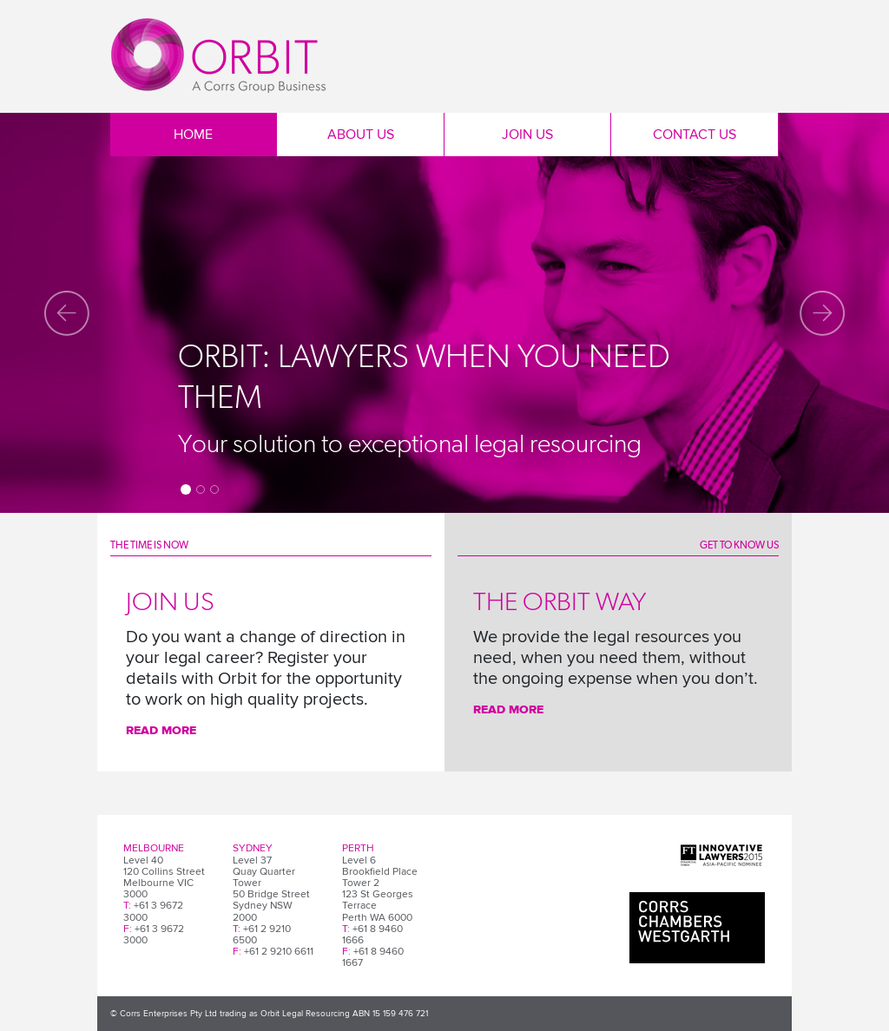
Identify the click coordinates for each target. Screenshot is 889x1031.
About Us (360, 134)
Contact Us (694, 134)
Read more (508, 709)
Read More (161, 730)
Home (193, 134)
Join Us (527, 134)
